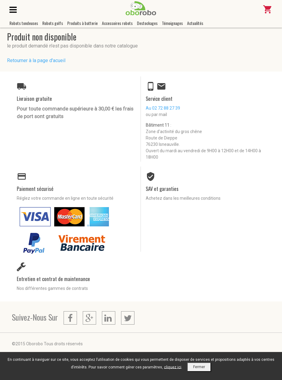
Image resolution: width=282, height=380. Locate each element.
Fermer (199, 367)
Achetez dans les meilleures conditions (183, 198)
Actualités (195, 23)
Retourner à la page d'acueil (36, 60)
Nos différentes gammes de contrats (52, 288)
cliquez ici (172, 367)
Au (163, 108)
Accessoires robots (117, 23)
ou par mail (156, 114)
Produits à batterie (82, 23)
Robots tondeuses (23, 23)
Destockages (147, 23)
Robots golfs (52, 23)
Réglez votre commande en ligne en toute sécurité (65, 198)
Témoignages (172, 23)
